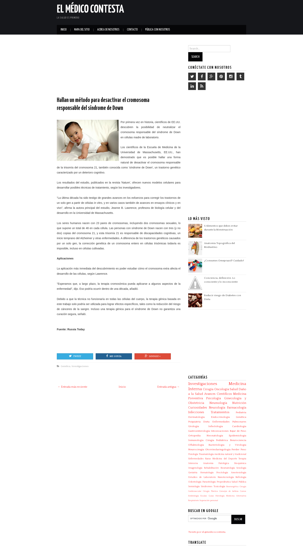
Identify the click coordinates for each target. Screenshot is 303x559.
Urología (193, 426)
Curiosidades (197, 407)
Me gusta (113, 356)
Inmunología (195, 440)
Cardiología (239, 426)
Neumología (218, 403)
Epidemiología (237, 435)
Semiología (194, 486)
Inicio (64, 29)
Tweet (75, 356)
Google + (153, 356)
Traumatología (206, 454)
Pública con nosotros (157, 29)
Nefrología (240, 477)
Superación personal (208, 500)
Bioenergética (232, 486)
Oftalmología (196, 444)
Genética (65, 366)
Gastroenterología (199, 431)
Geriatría (192, 472)
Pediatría (241, 412)
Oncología (221, 389)
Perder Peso (239, 449)
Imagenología (195, 468)
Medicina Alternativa (236, 496)
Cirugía (208, 389)
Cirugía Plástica (210, 491)
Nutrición (239, 403)
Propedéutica (224, 482)
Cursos (243, 491)
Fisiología (193, 454)
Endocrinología (220, 417)
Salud (234, 389)
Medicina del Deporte (224, 458)
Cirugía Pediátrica (217, 440)
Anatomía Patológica (216, 463)
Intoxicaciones (220, 431)
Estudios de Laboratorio (202, 477)
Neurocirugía (196, 449)
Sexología (241, 468)
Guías (211, 496)
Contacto (132, 29)
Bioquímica (240, 463)
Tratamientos (220, 412)
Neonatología (215, 435)
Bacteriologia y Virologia (227, 444)
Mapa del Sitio (82, 29)
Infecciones (196, 412)
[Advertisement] (201, 11)
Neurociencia (238, 440)
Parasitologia (209, 482)
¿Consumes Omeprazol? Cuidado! (224, 260)
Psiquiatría (194, 421)
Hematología (207, 472)
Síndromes (206, 486)
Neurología (217, 407)
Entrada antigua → (168, 386)
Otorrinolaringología (218, 449)
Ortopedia (194, 435)
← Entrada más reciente (72, 386)
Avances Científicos (218, 394)
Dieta (206, 421)
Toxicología (219, 486)
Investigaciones (80, 366)
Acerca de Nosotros (108, 29)
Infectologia (215, 426)
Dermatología (196, 417)
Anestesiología (238, 472)
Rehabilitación (211, 468)
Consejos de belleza (229, 491)
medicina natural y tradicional (230, 454)
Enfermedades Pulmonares (229, 421)
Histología (220, 496)
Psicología (213, 398)
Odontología (194, 482)
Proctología (222, 472)
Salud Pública (239, 482)
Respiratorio (193, 500)
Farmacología (236, 407)
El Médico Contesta (90, 9)
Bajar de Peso (238, 431)
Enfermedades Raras (199, 458)
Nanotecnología (226, 477)
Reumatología (227, 468)
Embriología (193, 496)
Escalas (203, 496)
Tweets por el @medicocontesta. (207, 532)
